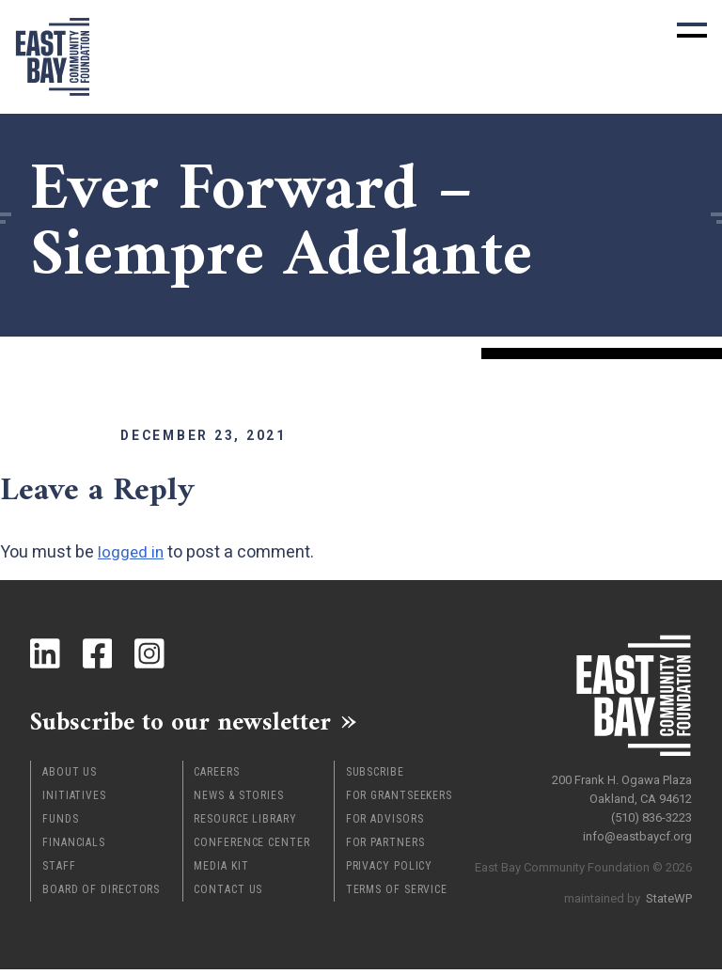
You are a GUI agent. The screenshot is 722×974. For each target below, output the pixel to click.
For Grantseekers (399, 800)
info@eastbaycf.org (637, 832)
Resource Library (245, 823)
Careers (216, 776)
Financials (73, 847)
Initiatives (74, 800)
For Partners (385, 847)
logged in (131, 551)
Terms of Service (396, 894)
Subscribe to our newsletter (199, 724)
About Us (69, 776)
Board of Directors (101, 894)
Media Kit (221, 870)
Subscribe (375, 776)
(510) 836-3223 (651, 813)
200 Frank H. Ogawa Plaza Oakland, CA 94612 (622, 784)
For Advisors (385, 823)
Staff (59, 870)
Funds (60, 823)
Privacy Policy (389, 870)
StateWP (669, 894)
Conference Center (251, 847)
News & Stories (239, 800)
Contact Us (228, 894)
